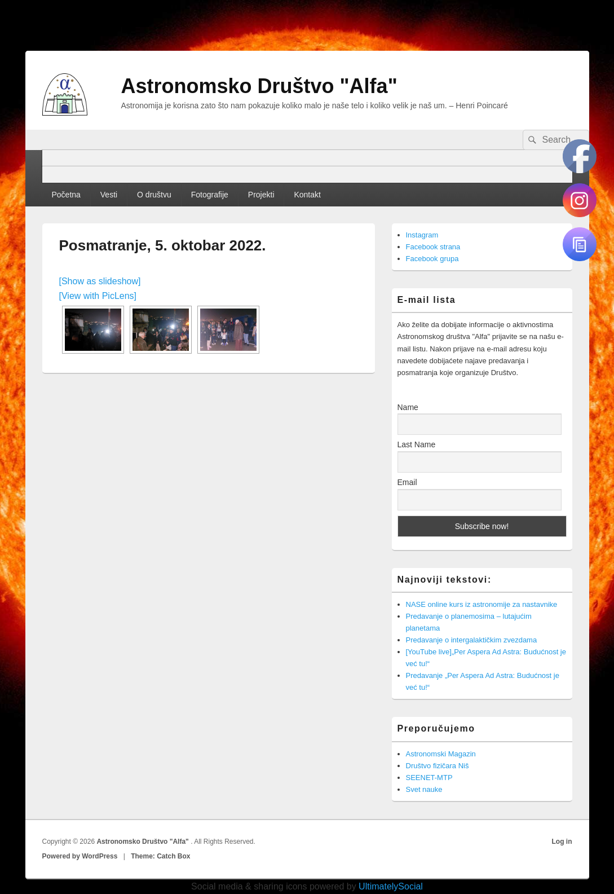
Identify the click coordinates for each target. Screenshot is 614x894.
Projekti (261, 194)
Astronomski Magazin (441, 754)
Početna (65, 194)
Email (407, 482)
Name (407, 407)
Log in (562, 841)
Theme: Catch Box (160, 856)
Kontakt (307, 194)
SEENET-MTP (429, 777)
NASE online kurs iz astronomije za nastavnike (482, 604)
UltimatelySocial (391, 886)
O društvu (154, 194)
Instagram (422, 235)
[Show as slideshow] (100, 281)
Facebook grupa (432, 258)
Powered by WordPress (80, 856)
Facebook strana (433, 247)
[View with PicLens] (98, 296)
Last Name (416, 444)
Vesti (108, 194)
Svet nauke (424, 789)
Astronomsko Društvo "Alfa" (259, 86)
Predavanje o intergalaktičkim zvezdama (471, 640)
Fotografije (209, 194)
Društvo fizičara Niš (437, 765)
